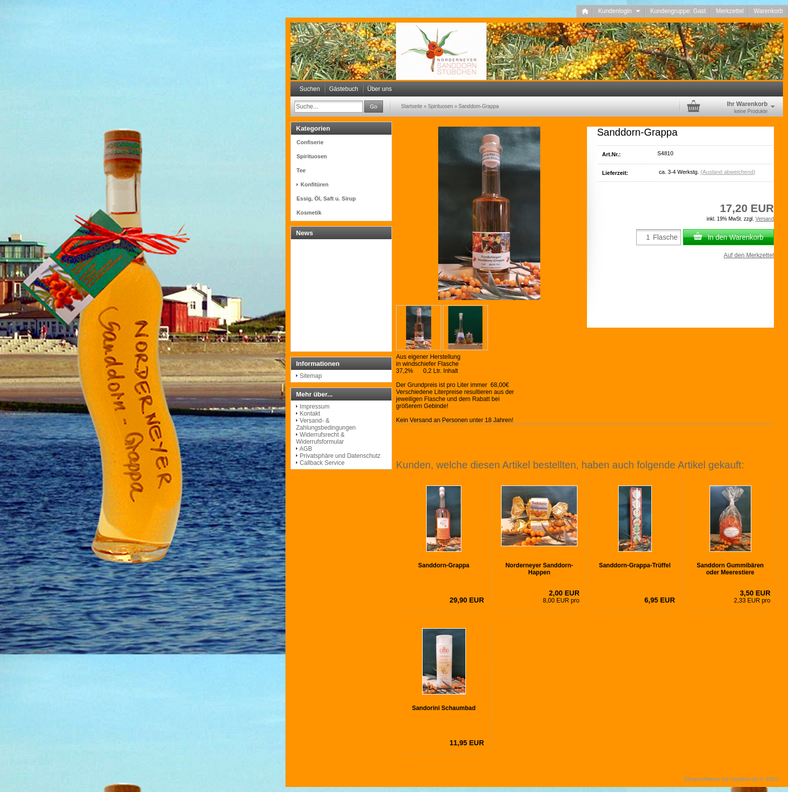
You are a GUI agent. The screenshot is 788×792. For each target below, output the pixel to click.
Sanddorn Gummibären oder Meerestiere (730, 569)
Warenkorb (768, 11)
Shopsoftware (702, 779)
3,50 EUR (755, 593)
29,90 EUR (467, 600)
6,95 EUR (659, 600)
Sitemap (311, 375)
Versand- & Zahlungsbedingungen (326, 424)
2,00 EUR (564, 593)
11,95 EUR (467, 743)
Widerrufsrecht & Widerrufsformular (320, 438)
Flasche (665, 237)
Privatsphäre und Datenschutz (340, 455)
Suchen (310, 88)
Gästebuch (343, 88)
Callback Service (322, 462)
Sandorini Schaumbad (444, 708)
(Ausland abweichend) (728, 172)
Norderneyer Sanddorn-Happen (539, 569)
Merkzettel (729, 11)
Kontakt (310, 413)
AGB (306, 448)
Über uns (379, 88)
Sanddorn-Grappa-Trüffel (635, 565)
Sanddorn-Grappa (443, 565)
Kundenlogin (619, 11)
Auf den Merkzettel (749, 255)
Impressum (314, 406)
